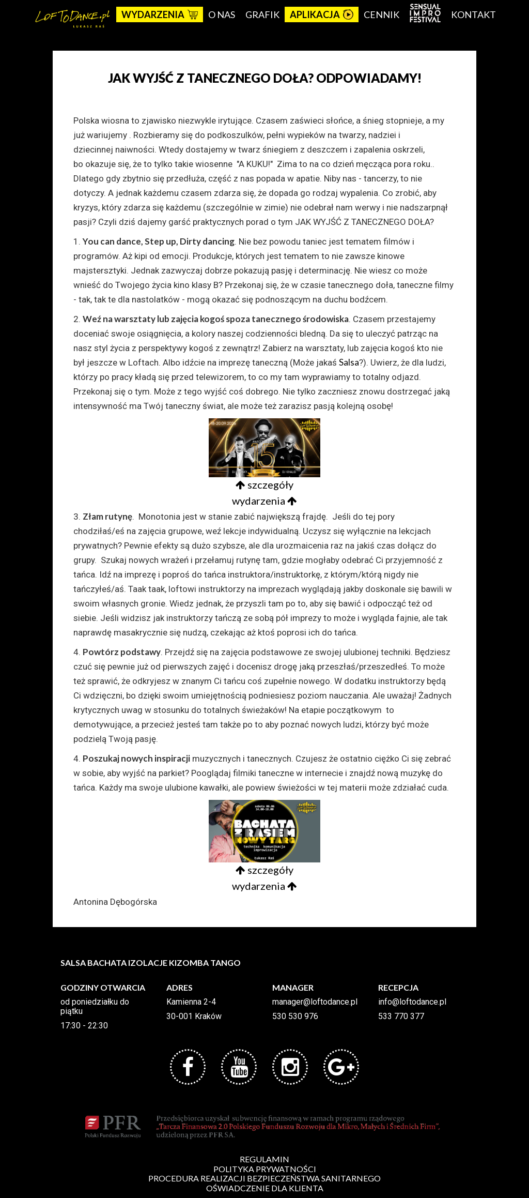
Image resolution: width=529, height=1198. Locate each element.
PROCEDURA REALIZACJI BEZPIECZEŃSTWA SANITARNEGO (264, 1178)
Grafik (262, 14)
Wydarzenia (159, 14)
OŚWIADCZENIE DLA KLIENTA (264, 1188)
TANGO (225, 962)
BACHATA (107, 962)
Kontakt (473, 14)
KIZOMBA (189, 962)
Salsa (349, 362)
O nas (221, 14)
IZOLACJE (147, 962)
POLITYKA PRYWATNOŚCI (264, 1169)
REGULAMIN (264, 1159)
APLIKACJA (321, 14)
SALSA (73, 962)
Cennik (381, 14)
